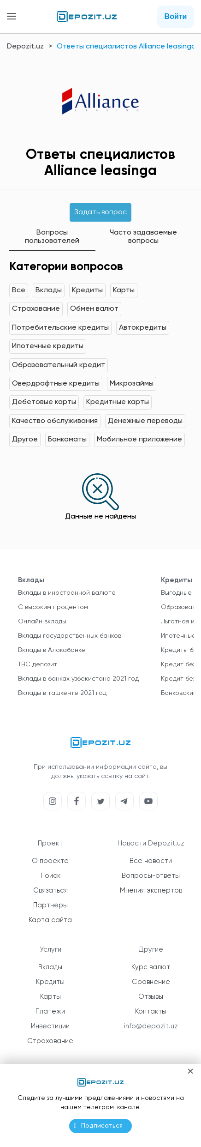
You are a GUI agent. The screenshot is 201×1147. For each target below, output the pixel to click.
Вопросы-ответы (151, 875)
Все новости (151, 860)
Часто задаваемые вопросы (143, 237)
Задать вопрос (100, 212)
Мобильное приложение (139, 439)
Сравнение (151, 981)
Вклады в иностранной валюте (67, 593)
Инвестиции (50, 1026)
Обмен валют (94, 309)
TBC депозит (37, 664)
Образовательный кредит (58, 365)
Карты (124, 290)
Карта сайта (50, 920)
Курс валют (150, 967)
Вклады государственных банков (69, 636)
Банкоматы (67, 439)
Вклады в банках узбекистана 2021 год (78, 679)
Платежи (50, 1011)
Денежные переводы (145, 421)
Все (18, 290)
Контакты (150, 1011)
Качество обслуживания (55, 421)
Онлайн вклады (42, 621)
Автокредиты (142, 328)
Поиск (50, 875)
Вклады (48, 290)
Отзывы (150, 996)
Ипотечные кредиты (47, 346)
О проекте (50, 860)
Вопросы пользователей (52, 237)
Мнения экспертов (151, 890)
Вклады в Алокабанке (51, 650)
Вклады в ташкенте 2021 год (62, 693)
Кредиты (87, 290)
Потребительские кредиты (60, 328)
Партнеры (50, 905)
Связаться (50, 890)
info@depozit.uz (151, 1026)
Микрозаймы (132, 383)
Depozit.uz (25, 46)
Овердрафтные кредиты (56, 383)
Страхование (36, 309)
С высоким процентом (53, 607)
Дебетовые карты (44, 402)
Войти (176, 16)
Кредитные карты (117, 402)
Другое (25, 439)
